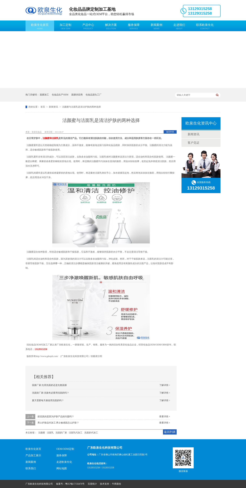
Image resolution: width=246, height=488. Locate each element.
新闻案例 (156, 26)
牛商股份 (116, 484)
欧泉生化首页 (40, 26)
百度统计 (92, 484)
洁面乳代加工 (75, 432)
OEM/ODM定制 (65, 449)
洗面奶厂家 (61, 432)
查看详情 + (164, 416)
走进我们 (179, 26)
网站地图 (61, 468)
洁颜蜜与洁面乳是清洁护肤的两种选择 (81, 107)
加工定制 (65, 26)
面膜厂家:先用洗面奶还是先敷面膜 (49, 385)
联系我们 (31, 468)
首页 (43, 107)
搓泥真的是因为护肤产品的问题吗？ (56, 416)
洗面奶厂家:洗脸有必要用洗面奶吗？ (50, 393)
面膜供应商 (77, 94)
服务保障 (134, 26)
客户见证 (193, 142)
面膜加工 (44, 94)
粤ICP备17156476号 (75, 484)
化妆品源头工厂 (94, 94)
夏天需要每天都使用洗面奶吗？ (48, 400)
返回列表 (170, 132)
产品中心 (88, 26)
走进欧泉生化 (64, 462)
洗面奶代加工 (91, 432)
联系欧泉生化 (205, 26)
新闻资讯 (54, 107)
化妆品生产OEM (60, 94)
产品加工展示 (33, 455)
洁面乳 (50, 432)
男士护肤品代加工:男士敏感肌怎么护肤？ (58, 423)
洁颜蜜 (41, 432)
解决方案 (111, 26)
